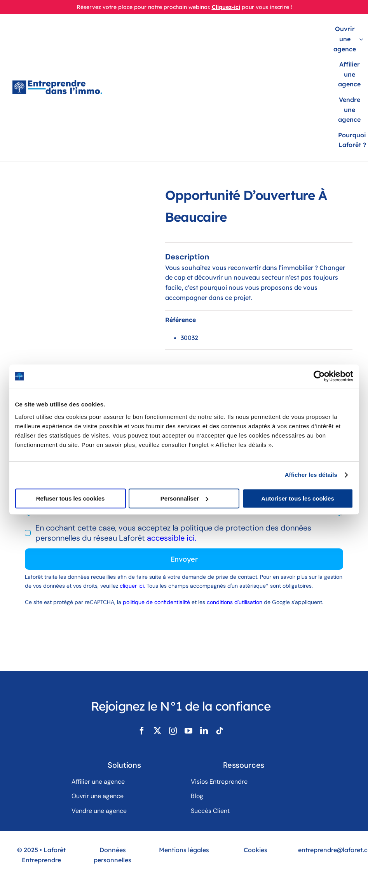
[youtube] (188, 731)
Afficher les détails (311, 474)
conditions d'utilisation (234, 602)
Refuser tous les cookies (70, 498)
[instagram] (173, 731)
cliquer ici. (133, 585)
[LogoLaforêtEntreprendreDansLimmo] (57, 84)
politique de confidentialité (156, 602)
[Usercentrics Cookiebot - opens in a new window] (319, 376)
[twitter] (157, 731)
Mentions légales (184, 850)
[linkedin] (204, 731)
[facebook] (142, 731)
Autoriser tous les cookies (297, 498)
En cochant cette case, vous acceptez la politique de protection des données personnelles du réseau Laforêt (173, 533)
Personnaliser (184, 498)
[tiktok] (219, 731)
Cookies (255, 850)
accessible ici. (171, 538)
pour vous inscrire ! (267, 7)
